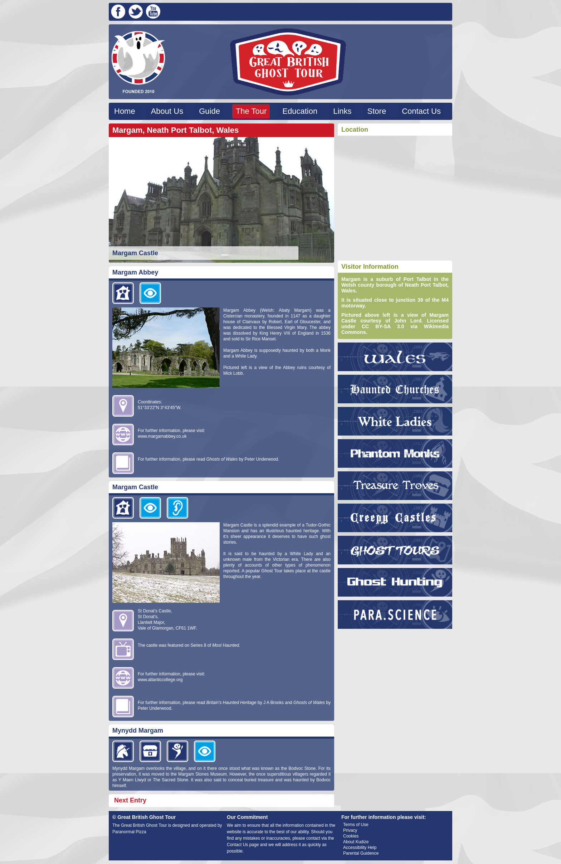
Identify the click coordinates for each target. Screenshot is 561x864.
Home (124, 111)
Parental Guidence (361, 853)
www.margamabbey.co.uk (162, 436)
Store (376, 111)
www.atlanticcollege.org (160, 679)
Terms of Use (356, 824)
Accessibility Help (359, 847)
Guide (209, 111)
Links (342, 111)
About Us (167, 111)
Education (299, 111)
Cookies (350, 836)
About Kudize (356, 841)
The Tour (251, 111)
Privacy (350, 830)
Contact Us (421, 111)
